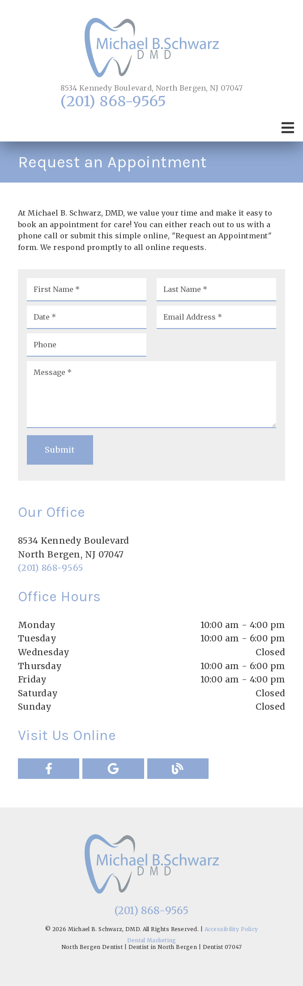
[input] (86, 289)
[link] (152, 48)
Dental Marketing (151, 940)
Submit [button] (60, 450)
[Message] (151, 394)
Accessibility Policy (231, 929)
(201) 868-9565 (113, 101)
